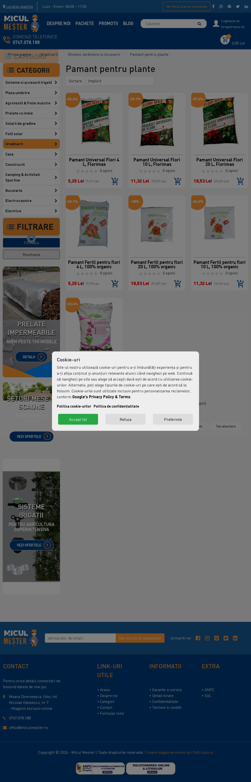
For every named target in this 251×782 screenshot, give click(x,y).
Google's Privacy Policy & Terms (101, 396)
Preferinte (173, 419)
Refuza (125, 419)
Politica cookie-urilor (74, 406)
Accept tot (78, 419)
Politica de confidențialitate (116, 406)
